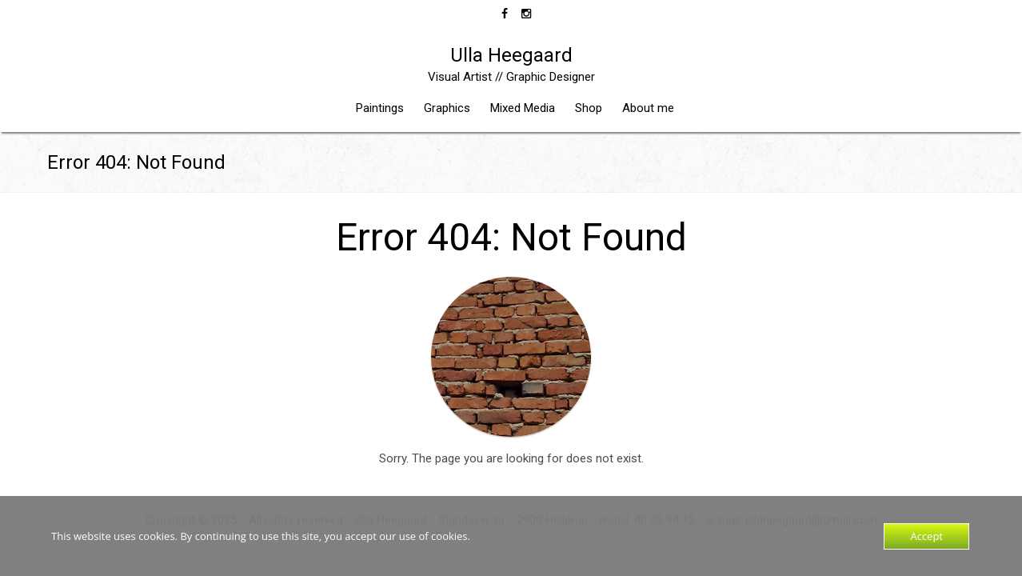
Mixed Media (522, 108)
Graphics (447, 108)
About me (648, 108)
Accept (926, 536)
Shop (588, 108)
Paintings (380, 108)
